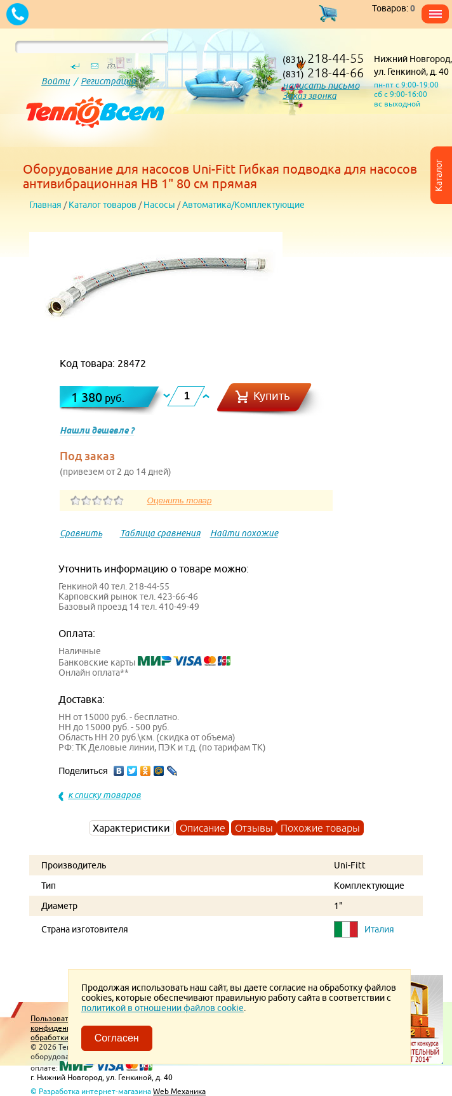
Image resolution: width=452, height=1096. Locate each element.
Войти (55, 81)
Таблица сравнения (160, 533)
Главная (45, 205)
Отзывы (254, 828)
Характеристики (131, 828)
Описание (202, 828)
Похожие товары (320, 828)
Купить (271, 396)
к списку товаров (104, 795)
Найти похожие (244, 533)
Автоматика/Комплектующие (243, 205)
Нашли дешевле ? (97, 430)
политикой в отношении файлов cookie (162, 1008)
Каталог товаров (102, 205)
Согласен (117, 1038)
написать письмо (320, 85)
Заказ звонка (309, 96)
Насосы (159, 205)
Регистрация (108, 81)
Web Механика (179, 1091)
